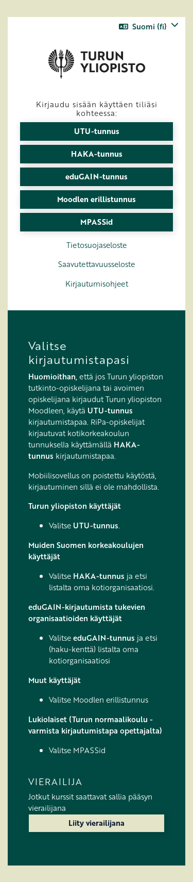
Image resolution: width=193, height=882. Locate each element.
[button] (148, 26)
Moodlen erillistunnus (96, 199)
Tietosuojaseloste (96, 245)
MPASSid (96, 221)
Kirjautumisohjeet (96, 283)
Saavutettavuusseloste (96, 264)
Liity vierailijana (96, 822)
